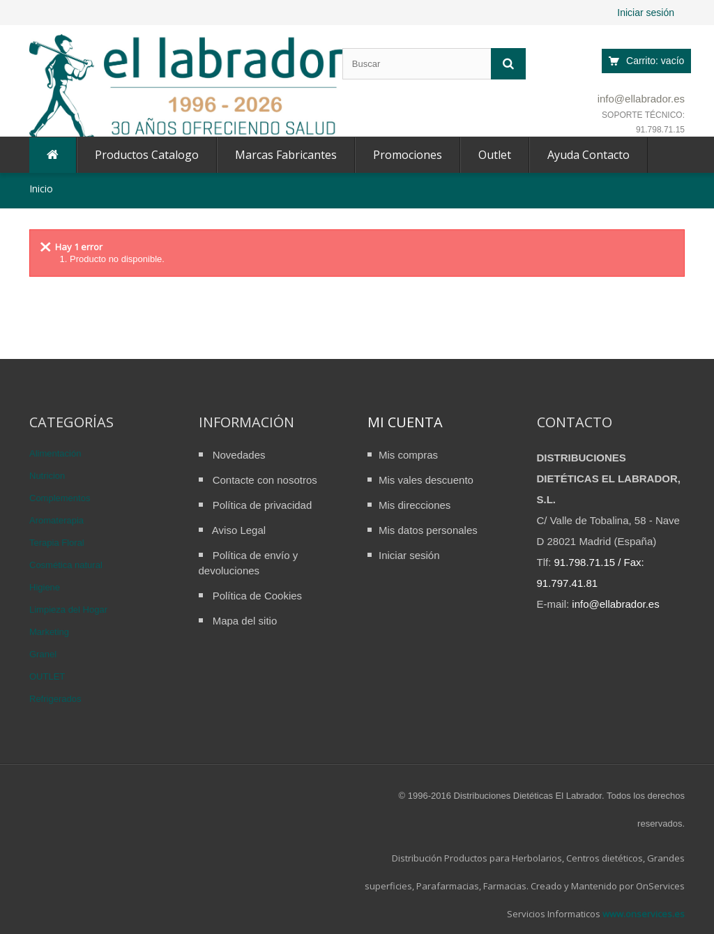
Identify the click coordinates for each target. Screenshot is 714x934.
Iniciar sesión (645, 12)
